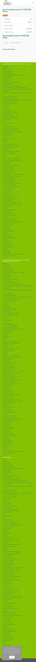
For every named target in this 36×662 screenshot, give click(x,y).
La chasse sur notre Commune (9, 112)
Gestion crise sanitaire (8, 122)
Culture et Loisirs (6, 234)
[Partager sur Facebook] (6, 53)
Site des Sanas (6, 225)
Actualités (5, 66)
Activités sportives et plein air (9, 218)
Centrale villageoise (7, 110)
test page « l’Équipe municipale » (10, 215)
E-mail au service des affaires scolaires (11, 183)
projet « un (5, 154)
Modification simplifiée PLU (9, 209)
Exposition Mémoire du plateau (10, 238)
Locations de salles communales (10, 130)
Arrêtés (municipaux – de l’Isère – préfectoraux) (13, 174)
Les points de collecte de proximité (11, 197)
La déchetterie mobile (8, 200)
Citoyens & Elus (6, 69)
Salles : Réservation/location (9, 255)
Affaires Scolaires (6, 163)
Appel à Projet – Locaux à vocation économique (13, 254)
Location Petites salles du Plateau (10, 128)
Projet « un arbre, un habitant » (10, 103)
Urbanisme (5, 208)
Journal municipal (6, 138)
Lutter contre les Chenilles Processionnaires (13, 131)
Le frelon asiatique (7, 114)
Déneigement (6, 68)
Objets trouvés (6, 250)
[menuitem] (32, 2)
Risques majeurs (6, 119)
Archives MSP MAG (7, 135)
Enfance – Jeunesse (7, 190)
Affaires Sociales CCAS (8, 172)
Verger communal (7, 105)
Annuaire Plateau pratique (8, 231)
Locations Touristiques (8, 224)
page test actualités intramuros (10, 144)
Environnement (6, 108)
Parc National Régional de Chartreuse (11, 151)
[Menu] (32, 2)
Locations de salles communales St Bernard (12, 204)
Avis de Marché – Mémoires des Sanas (11, 85)
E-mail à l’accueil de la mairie (9, 181)
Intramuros (5, 137)
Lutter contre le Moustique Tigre (10, 115)
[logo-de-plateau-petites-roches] (15, 2)
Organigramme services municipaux (11, 146)
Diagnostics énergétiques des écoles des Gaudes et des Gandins (17, 99)
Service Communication (16, 42)
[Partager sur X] (14, 53)
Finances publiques (7, 76)
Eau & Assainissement (8, 188)
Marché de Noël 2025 (7, 247)
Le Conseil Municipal (7, 78)
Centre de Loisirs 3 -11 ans (9, 193)
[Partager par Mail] (29, 53)
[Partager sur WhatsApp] (22, 53)
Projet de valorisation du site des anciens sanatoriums (15, 87)
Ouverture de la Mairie (8, 147)
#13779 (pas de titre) (8, 243)
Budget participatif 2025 (8, 73)
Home (4, 124)
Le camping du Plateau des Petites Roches (12, 222)
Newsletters (5, 140)
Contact (4, 107)
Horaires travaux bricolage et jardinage (11, 160)
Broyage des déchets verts (9, 199)
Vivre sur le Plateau (7, 229)
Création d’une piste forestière (10, 98)
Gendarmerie (6, 239)
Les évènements (6, 241)
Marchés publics (6, 80)
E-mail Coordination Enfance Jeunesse (11, 186)
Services (4, 257)
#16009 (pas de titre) (8, 71)
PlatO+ (4, 142)
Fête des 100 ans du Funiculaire (10, 220)
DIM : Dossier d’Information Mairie (10, 101)
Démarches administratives (9, 177)
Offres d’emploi (6, 252)
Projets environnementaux (9, 96)
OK (11, 657)
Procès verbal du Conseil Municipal (10, 82)
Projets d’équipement (8, 83)
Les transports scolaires (8, 169)
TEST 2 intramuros (7, 211)
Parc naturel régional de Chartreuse (11, 117)
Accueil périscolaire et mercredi (10, 165)
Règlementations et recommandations (11, 158)
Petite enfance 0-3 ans (8, 195)
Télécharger (5, 15)
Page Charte (5, 149)
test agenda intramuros (8, 213)
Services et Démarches (8, 161)
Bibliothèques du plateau (8, 236)
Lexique (4, 248)
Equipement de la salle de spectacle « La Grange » (14, 75)
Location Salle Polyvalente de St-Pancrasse (12, 202)
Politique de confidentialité (9, 153)
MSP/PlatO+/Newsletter (8, 133)
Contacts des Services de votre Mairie (11, 176)
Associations (5, 232)
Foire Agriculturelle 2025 (8, 245)
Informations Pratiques (8, 167)
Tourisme (5, 216)
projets (4, 156)
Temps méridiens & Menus (9, 170)
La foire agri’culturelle (7, 126)
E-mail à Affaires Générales (9, 179)
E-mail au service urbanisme (9, 185)
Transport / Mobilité (7, 206)
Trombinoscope (6, 227)
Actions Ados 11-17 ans (8, 192)
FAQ (4, 121)
